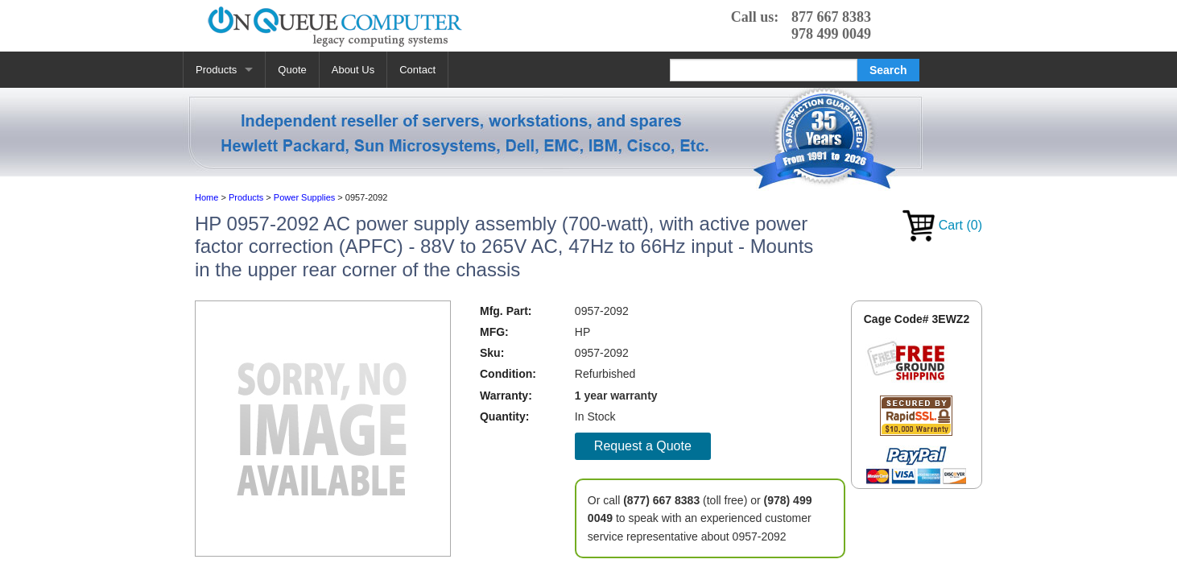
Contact (417, 70)
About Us (353, 70)
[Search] (763, 70)
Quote (292, 70)
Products (216, 70)
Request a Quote (643, 446)
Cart (942, 225)
